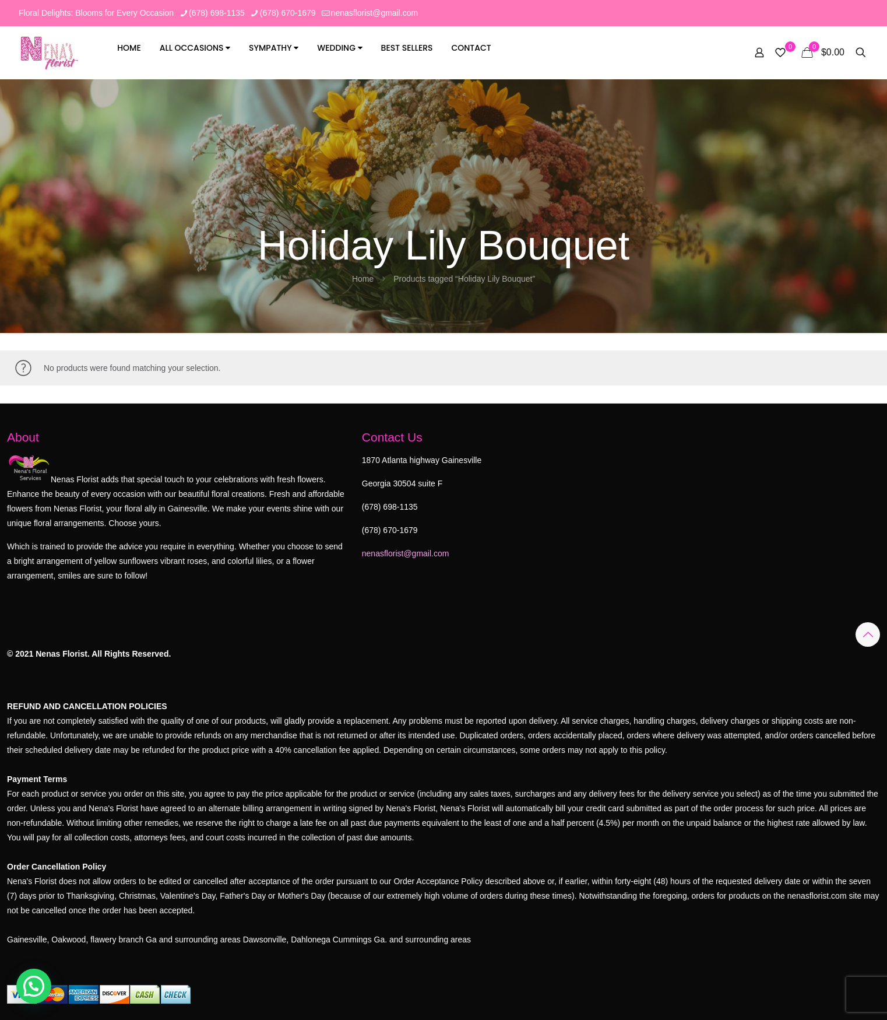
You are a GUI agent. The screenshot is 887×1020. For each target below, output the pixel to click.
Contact (471, 48)
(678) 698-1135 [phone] (217, 12)
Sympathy (273, 48)
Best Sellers (407, 48)
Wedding (339, 48)
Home (129, 48)
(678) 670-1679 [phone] (288, 12)
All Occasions (195, 48)
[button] (33, 986)
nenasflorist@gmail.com (405, 553)
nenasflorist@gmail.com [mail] (374, 12)
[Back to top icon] (868, 634)
